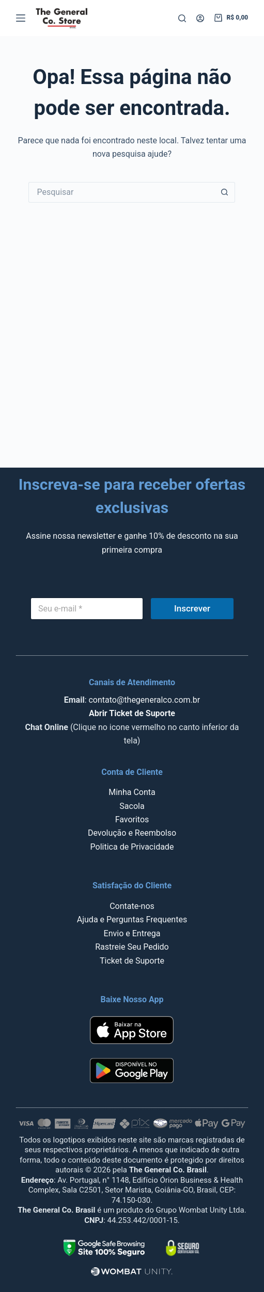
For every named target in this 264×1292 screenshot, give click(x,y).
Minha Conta (132, 792)
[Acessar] (200, 18)
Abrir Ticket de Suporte (132, 713)
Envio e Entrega (132, 933)
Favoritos (132, 819)
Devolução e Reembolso (132, 833)
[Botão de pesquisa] (224, 192)
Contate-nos (132, 906)
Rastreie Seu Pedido (131, 947)
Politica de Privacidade (132, 847)
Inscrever (192, 608)
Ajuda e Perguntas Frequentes (132, 919)
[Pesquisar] (182, 18)
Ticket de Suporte (132, 961)
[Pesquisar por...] (121, 192)
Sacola (131, 806)
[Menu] (20, 18)
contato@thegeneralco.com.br (144, 700)
